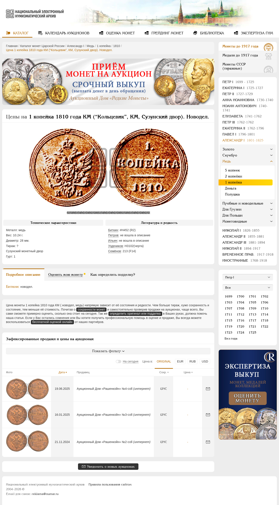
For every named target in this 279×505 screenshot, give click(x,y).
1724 (240, 332)
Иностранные (244, 260)
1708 (240, 308)
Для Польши (232, 215)
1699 (228, 296)
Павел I (238, 134)
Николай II (241, 248)
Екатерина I (242, 88)
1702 (264, 296)
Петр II (237, 94)
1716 (240, 320)
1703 (228, 302)
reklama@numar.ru (45, 494)
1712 (240, 314)
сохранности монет (91, 309)
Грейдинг (166, 33)
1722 (264, 326)
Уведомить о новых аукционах (111, 466)
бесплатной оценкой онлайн (52, 322)
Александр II (243, 236)
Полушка (232, 194)
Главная (12, 46)
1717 (252, 320)
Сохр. (163, 372)
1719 (228, 326)
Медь (90, 46)
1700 (240, 296)
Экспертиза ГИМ (256, 33)
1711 (228, 314)
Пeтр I (238, 82)
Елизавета (242, 116)
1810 (116, 46)
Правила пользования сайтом (110, 484)
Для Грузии (232, 209)
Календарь (66, 33)
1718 (264, 320)
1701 (252, 296)
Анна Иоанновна (247, 100)
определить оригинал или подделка (135, 313)
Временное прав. (247, 254)
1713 (252, 314)
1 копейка (104, 46)
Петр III (238, 122)
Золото (228, 149)
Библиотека (211, 33)
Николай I (241, 230)
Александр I (75, 46)
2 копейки (233, 176)
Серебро (229, 155)
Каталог (20, 33)
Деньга (230, 188)
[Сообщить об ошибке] (208, 389)
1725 (252, 332)
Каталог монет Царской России (42, 46)
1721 (252, 326)
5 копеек (232, 170)
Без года (231, 338)
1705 (252, 302)
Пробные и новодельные (242, 203)
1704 (240, 302)
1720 (240, 326)
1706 (264, 302)
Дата (62, 372)
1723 (228, 332)
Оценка (120, 33)
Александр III (243, 242)
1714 (264, 314)
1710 (264, 308)
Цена (187, 372)
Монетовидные (234, 221)
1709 (252, 308)
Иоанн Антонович (245, 108)
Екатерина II (243, 128)
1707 (228, 308)
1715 (228, 320)
